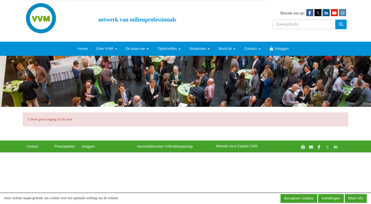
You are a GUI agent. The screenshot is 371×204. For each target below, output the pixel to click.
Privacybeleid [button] (64, 146)
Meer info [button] (355, 198)
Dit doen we (137, 48)
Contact (252, 48)
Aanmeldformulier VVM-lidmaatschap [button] (165, 146)
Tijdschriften (169, 48)
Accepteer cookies (299, 198)
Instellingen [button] (331, 198)
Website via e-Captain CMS (237, 146)
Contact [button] (32, 146)
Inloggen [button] (88, 146)
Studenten (199, 48)
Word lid (227, 48)
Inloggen (279, 48)
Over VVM (106, 48)
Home (83, 48)
